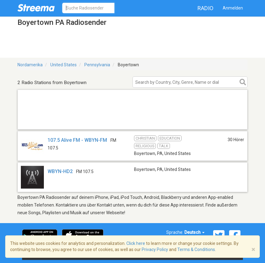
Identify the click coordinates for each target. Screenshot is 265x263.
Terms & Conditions (196, 249)
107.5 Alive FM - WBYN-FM (77, 140)
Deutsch (194, 232)
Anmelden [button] (233, 8)
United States (63, 64)
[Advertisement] (132, 121)
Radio (205, 8)
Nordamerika (30, 64)
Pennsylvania (97, 64)
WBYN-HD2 (60, 171)
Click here (135, 243)
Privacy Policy (155, 249)
